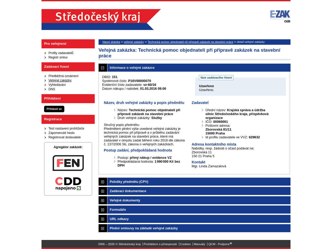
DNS (52, 89)
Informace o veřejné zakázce (132, 68)
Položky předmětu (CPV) (129, 182)
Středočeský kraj (101, 19)
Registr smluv (58, 57)
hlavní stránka (111, 41)
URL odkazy (119, 219)
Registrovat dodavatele (65, 137)
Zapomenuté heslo (62, 133)
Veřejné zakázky (60, 80)
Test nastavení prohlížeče (66, 128)
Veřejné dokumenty (125, 200)
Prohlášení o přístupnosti (160, 244)
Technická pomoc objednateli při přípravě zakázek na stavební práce (190, 41)
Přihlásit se (54, 108)
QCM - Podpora (218, 244)
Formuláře (118, 210)
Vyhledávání (57, 85)
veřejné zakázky (134, 41)
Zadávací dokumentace (128, 191)
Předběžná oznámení (64, 76)
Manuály (199, 244)
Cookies (185, 244)
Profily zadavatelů (61, 53)
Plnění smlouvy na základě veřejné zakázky (144, 228)
